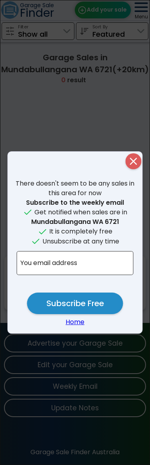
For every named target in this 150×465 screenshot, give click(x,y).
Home (75, 321)
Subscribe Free (75, 303)
